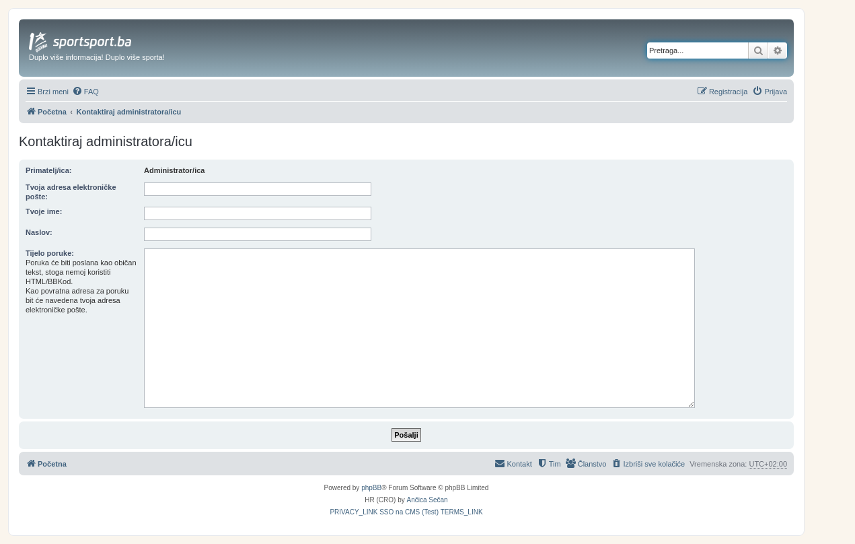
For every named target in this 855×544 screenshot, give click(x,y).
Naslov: (39, 232)
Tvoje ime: (44, 211)
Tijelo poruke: (50, 253)
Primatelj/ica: (48, 170)
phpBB (371, 487)
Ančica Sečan (427, 500)
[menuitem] (85, 91)
